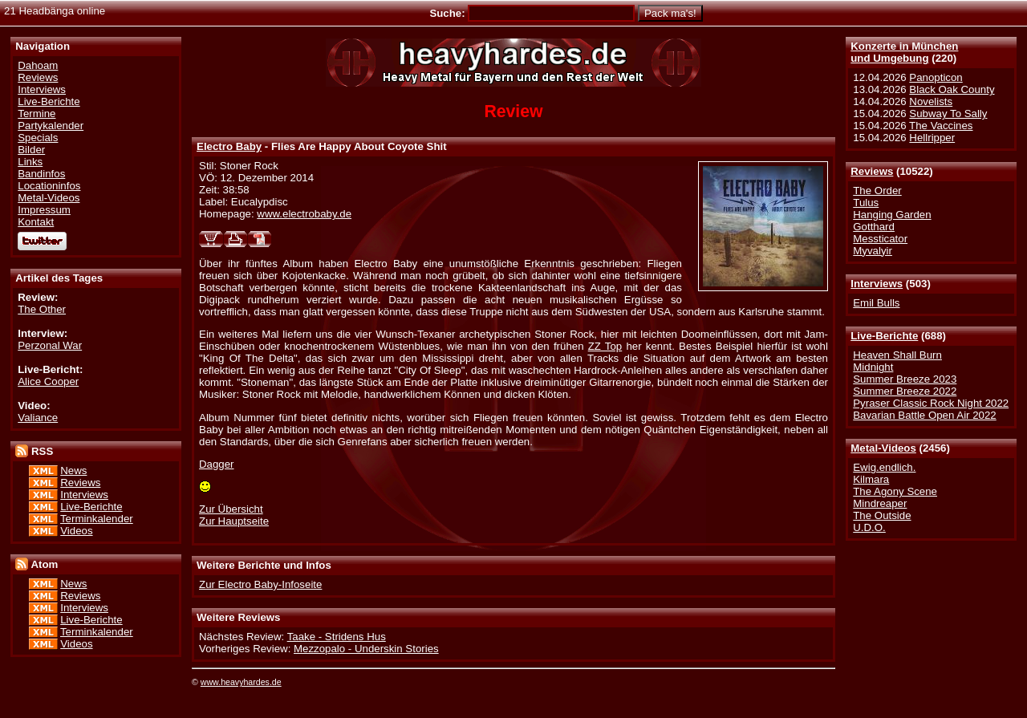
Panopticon (935, 77)
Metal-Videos (883, 448)
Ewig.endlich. (884, 467)
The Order (877, 191)
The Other (42, 309)
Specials (38, 138)
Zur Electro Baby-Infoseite (260, 584)
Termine (36, 113)
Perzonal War (50, 345)
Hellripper (932, 138)
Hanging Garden (892, 215)
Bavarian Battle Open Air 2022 (924, 415)
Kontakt (36, 222)
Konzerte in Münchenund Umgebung (904, 52)
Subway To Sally (948, 113)
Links (30, 162)
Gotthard (874, 227)
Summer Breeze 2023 (904, 379)
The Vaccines (940, 126)
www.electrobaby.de (304, 214)
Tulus (866, 203)
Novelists (930, 101)
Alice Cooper (48, 381)
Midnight (873, 367)
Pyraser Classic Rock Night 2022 (931, 403)
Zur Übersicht (231, 509)
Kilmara (871, 479)
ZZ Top (605, 346)
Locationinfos (49, 186)
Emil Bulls (876, 303)
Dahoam (38, 65)
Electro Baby (229, 146)
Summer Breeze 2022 (904, 391)
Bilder (31, 150)
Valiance (38, 418)
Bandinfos (41, 174)
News (73, 470)
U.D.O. (869, 527)
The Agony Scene (895, 491)
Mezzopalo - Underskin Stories (366, 649)
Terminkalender (96, 519)
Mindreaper (880, 503)
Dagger (216, 464)
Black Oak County (951, 89)
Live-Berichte (884, 336)
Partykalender (50, 126)
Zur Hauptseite (234, 521)
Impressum (44, 210)
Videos (76, 531)
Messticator (880, 239)
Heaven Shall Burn (897, 355)
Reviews (871, 171)
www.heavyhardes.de (241, 682)
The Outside (882, 515)
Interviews (876, 284)
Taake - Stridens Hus (336, 637)
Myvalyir (872, 251)
